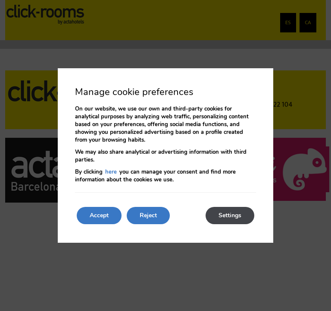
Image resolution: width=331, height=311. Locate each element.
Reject (148, 215)
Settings (230, 215)
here (111, 172)
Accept (99, 215)
